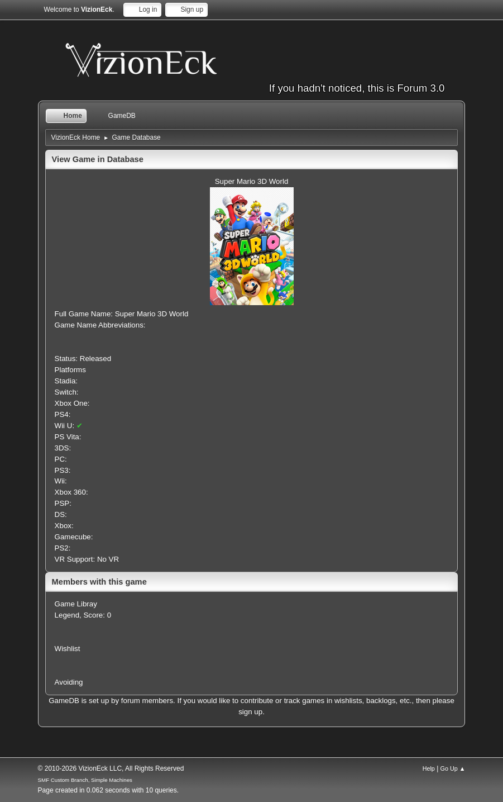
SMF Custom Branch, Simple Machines (85, 780)
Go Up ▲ (453, 768)
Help (429, 768)
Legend (67, 615)
